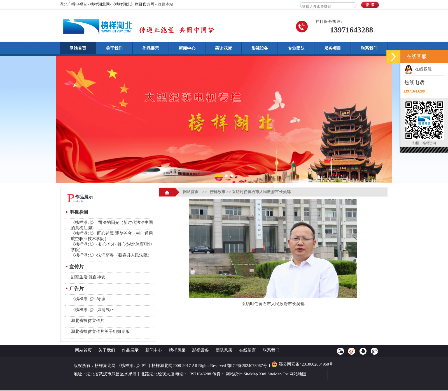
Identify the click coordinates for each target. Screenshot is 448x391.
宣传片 (76, 266)
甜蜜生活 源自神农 (88, 277)
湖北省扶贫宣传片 (87, 320)
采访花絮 (223, 48)
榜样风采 (177, 350)
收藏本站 (165, 4)
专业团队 (296, 48)
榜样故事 (217, 192)
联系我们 (369, 48)
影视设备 (259, 48)
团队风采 (224, 350)
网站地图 (298, 374)
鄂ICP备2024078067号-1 (249, 365)
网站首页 (77, 48)
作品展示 (150, 48)
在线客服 (418, 69)
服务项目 (332, 48)
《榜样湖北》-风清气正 (92, 309)
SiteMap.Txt (277, 374)
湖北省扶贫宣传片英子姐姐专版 (100, 331)
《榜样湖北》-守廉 (88, 299)
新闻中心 (187, 48)
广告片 (76, 288)
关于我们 (114, 48)
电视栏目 (78, 212)
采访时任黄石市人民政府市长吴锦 (261, 192)
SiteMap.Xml (255, 374)
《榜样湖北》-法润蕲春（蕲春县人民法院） (111, 255)
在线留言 (247, 350)
